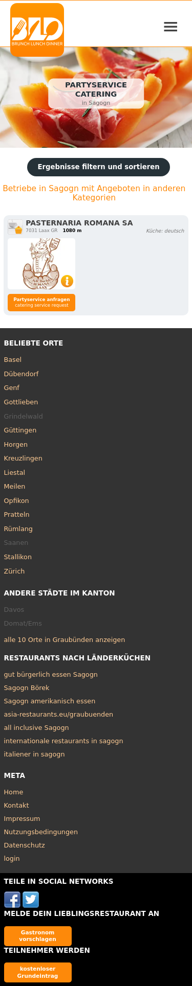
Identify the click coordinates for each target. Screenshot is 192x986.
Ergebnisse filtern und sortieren (98, 167)
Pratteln (17, 514)
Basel (13, 359)
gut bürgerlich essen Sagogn (51, 674)
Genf (11, 388)
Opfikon (16, 501)
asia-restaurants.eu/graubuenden (59, 714)
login (12, 858)
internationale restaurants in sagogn (63, 741)
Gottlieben (21, 402)
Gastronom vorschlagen (37, 935)
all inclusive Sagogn (36, 727)
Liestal (15, 472)
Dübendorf (21, 374)
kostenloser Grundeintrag (37, 972)
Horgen (16, 444)
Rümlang (18, 529)
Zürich (14, 571)
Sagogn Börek (27, 688)
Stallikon (18, 557)
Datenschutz (24, 845)
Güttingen (20, 430)
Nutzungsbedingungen (41, 832)
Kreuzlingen (23, 458)
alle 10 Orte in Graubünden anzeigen (64, 640)
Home (14, 792)
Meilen (15, 486)
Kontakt (16, 805)
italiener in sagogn (34, 754)
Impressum (22, 818)
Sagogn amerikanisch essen (50, 701)
